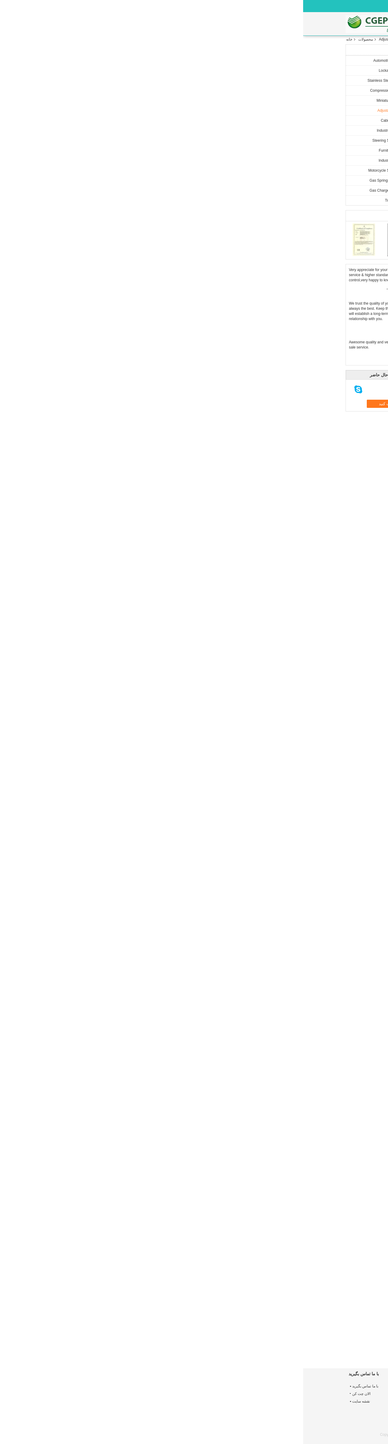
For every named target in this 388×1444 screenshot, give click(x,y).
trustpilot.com (293, 962)
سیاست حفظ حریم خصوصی (324, 1434)
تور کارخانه (203, 24)
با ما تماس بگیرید (270, 24)
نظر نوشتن (280, 895)
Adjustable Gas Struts (93, 39)
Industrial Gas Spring (92, 160)
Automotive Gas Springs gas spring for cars (265, 1405)
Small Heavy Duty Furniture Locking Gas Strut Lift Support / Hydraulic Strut (234, 1345)
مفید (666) (297, 1142)
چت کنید (147, 165)
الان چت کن (246, 5)
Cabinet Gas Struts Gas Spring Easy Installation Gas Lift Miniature (141, 1342)
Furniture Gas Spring (92, 150)
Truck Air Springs (95, 200)
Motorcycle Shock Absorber (87, 170)
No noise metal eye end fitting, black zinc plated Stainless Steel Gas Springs (120, 1402)
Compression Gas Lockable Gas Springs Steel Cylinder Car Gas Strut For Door (192, 1402)
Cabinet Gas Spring (93, 120)
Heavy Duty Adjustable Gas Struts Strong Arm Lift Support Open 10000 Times (188, 1345)
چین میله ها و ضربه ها (283, 1434)
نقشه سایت (58, 1401)
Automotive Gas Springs (89, 60)
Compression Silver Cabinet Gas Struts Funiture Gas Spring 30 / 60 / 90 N (323, 1345)
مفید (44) (298, 1081)
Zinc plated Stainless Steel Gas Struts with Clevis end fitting (120, 1417)
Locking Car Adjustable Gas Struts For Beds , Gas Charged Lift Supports (278, 1345)
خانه (127, 24)
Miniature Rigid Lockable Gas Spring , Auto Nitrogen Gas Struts (193, 1388)
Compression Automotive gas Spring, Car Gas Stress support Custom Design (267, 1419)
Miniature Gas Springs (91, 100)
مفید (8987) (258, 962)
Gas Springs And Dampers (87, 180)
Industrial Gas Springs (91, 130)
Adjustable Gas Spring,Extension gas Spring (260, 1183)
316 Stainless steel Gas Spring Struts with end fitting (119, 1388)
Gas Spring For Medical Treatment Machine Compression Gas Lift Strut (192, 1417)
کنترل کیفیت (233, 24)
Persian (223, 4)
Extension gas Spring (204, 1183)
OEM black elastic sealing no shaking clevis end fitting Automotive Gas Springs (267, 1390)
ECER (341, 1439)
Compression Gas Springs (88, 90)
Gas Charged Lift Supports (87, 190)
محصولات (152, 24)
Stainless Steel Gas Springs (86, 80)
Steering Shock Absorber (89, 140)
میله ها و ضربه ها (311, 1183)
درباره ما (177, 24)
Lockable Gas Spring (92, 70)
